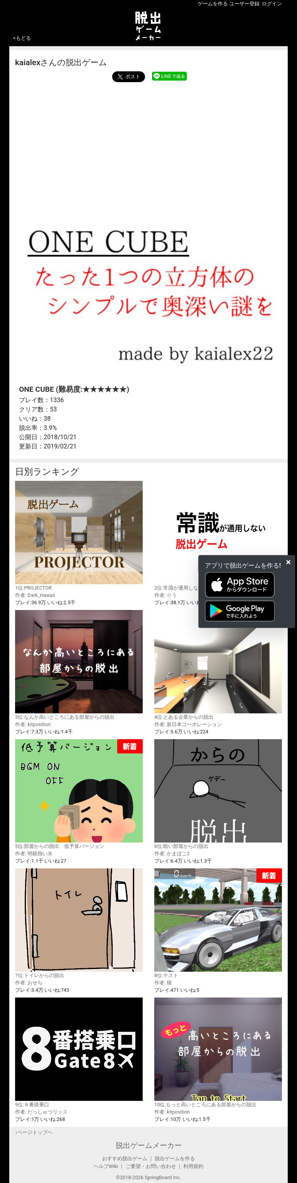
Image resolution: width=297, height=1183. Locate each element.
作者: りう (165, 595)
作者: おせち (29, 983)
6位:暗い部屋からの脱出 (218, 794)
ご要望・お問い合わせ (151, 1166)
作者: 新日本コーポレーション (188, 724)
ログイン (272, 4)
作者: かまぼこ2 (171, 853)
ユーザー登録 (244, 4)
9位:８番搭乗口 (79, 1052)
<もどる (22, 38)
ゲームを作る (213, 4)
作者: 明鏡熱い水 (34, 853)
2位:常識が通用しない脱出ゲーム (218, 535)
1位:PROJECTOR (79, 535)
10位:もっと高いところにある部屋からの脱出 (218, 1052)
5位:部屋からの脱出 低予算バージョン (79, 794)
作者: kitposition (33, 724)
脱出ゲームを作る (175, 1158)
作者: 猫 (163, 983)
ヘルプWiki (106, 1166)
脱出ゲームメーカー (149, 1145)
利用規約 (193, 1166)
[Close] (288, 562)
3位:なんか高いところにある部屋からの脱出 (79, 665)
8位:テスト (218, 923)
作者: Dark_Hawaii (35, 595)
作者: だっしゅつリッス (41, 1112)
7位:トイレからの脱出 (79, 923)
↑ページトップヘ (34, 1132)
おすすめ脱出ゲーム (124, 1158)
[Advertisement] (148, 140)
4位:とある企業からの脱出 (218, 665)
